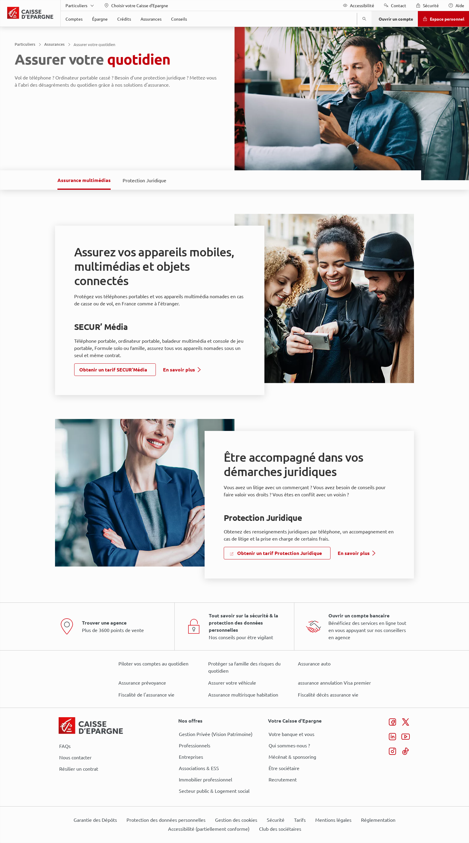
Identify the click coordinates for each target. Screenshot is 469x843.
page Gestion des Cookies (204, 472)
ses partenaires (236, 371)
